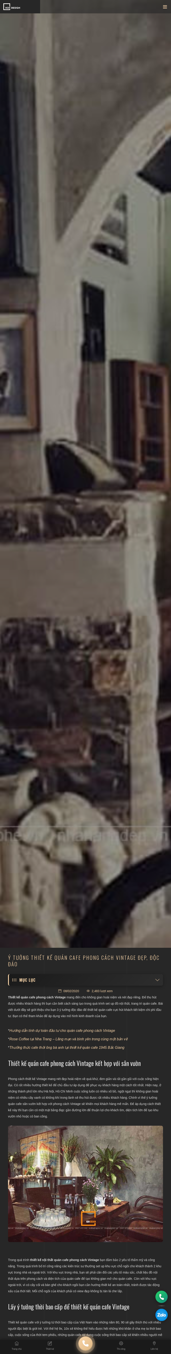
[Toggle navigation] (165, 8)
